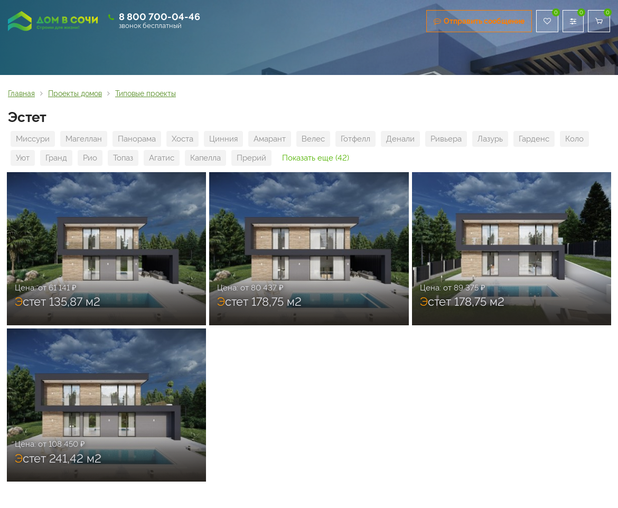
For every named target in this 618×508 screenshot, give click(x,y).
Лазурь (490, 139)
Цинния (223, 139)
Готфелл (355, 139)
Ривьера (446, 139)
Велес (313, 139)
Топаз (123, 158)
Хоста (182, 139)
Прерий (251, 158)
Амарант (270, 139)
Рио (90, 158)
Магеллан (83, 139)
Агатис (161, 158)
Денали (400, 139)
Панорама (137, 139)
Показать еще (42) (315, 158)
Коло (574, 139)
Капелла (205, 158)
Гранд (56, 158)
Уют (23, 158)
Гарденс (534, 139)
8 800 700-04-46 (159, 16)
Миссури (33, 139)
